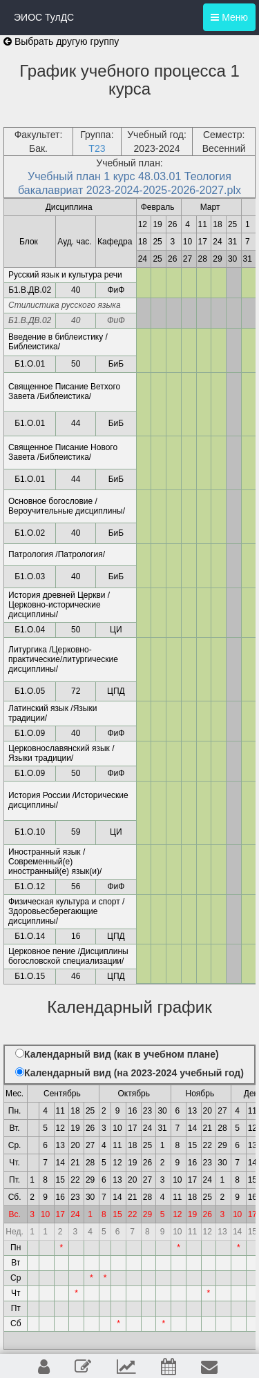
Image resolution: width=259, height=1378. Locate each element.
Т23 (96, 148)
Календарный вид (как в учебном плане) (121, 1054)
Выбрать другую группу (61, 41)
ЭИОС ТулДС (44, 17)
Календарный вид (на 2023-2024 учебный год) (134, 1072)
